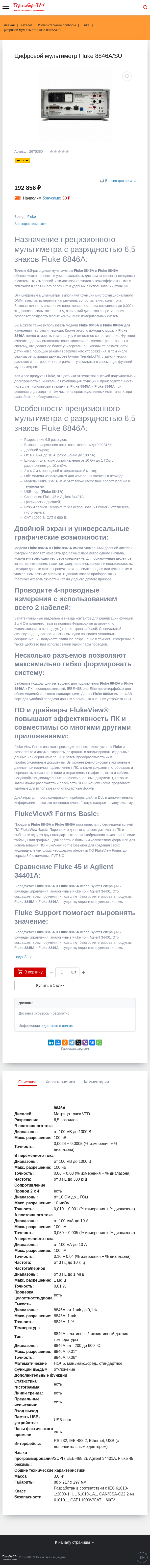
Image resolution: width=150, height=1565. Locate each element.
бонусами (51, 198)
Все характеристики (30, 224)
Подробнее (23, 957)
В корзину (30, 971)
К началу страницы (75, 1542)
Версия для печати (120, 181)
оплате (67, 1026)
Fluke (31, 217)
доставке (51, 1026)
